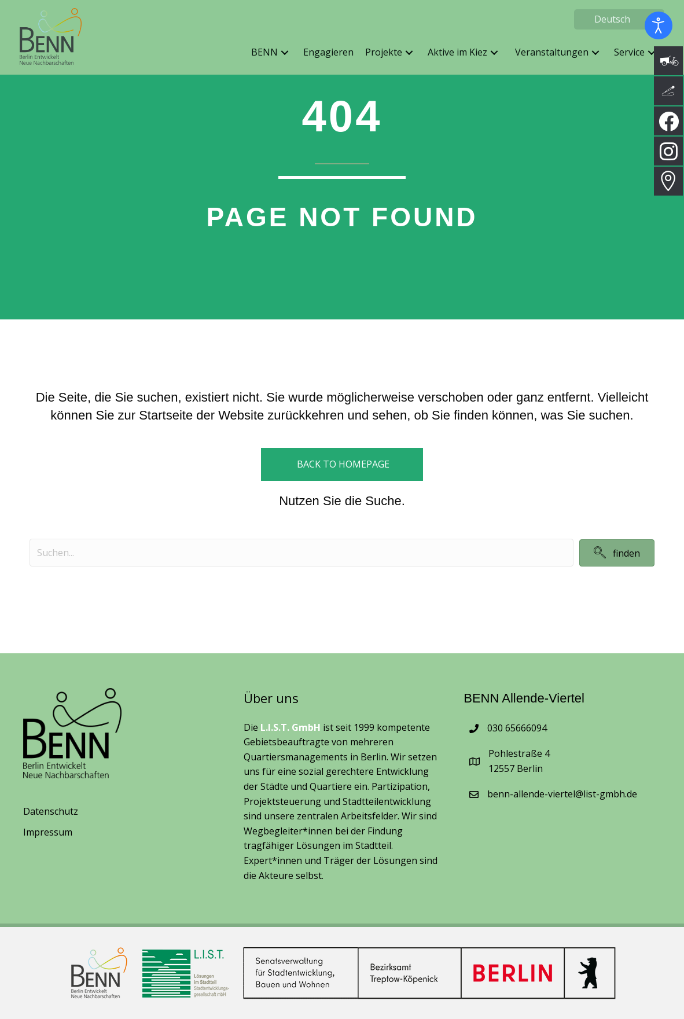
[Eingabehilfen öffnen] (658, 25)
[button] (281, 57)
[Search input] (301, 552)
